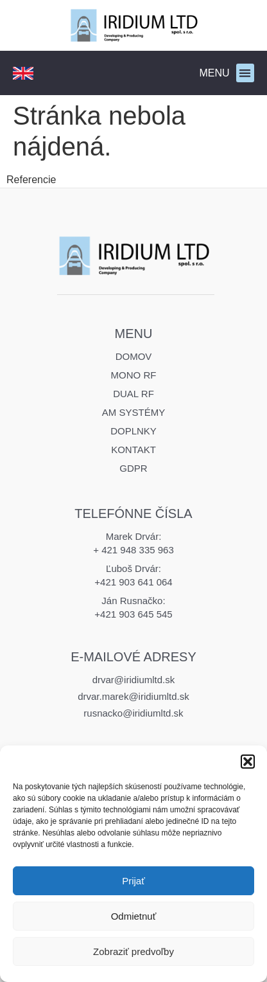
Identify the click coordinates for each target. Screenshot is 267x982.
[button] (247, 761)
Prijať (133, 880)
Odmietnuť (134, 916)
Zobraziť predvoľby (133, 951)
